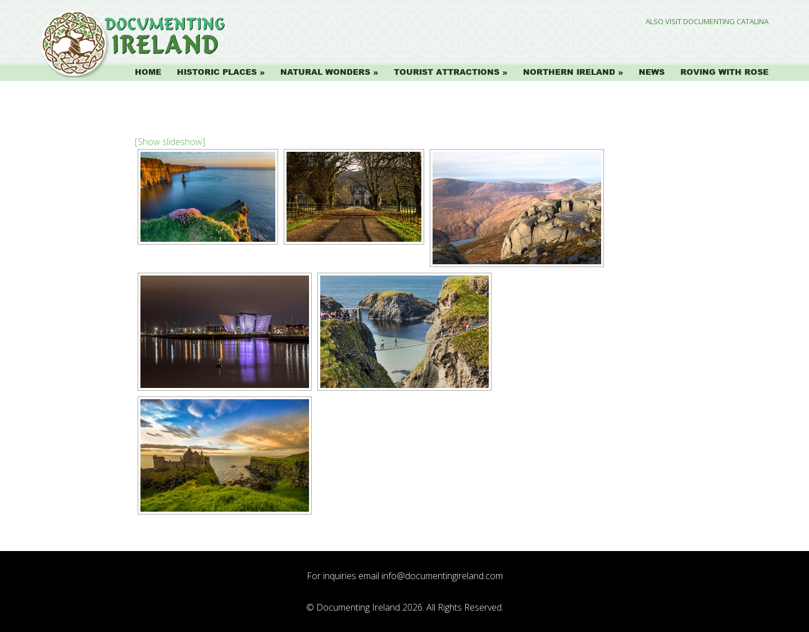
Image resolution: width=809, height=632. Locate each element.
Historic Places (217, 72)
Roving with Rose (724, 72)
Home (148, 72)
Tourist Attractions (446, 72)
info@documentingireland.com (442, 576)
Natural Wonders (325, 72)
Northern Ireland (569, 72)
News (652, 72)
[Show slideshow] (170, 142)
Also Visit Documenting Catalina (707, 21)
